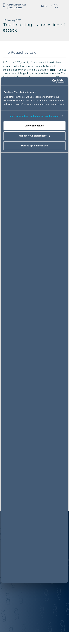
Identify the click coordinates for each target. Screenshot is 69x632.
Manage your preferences (34, 135)
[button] (55, 7)
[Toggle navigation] (63, 6)
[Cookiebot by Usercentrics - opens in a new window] (52, 81)
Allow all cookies (34, 125)
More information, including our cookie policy (35, 116)
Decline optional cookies (34, 145)
